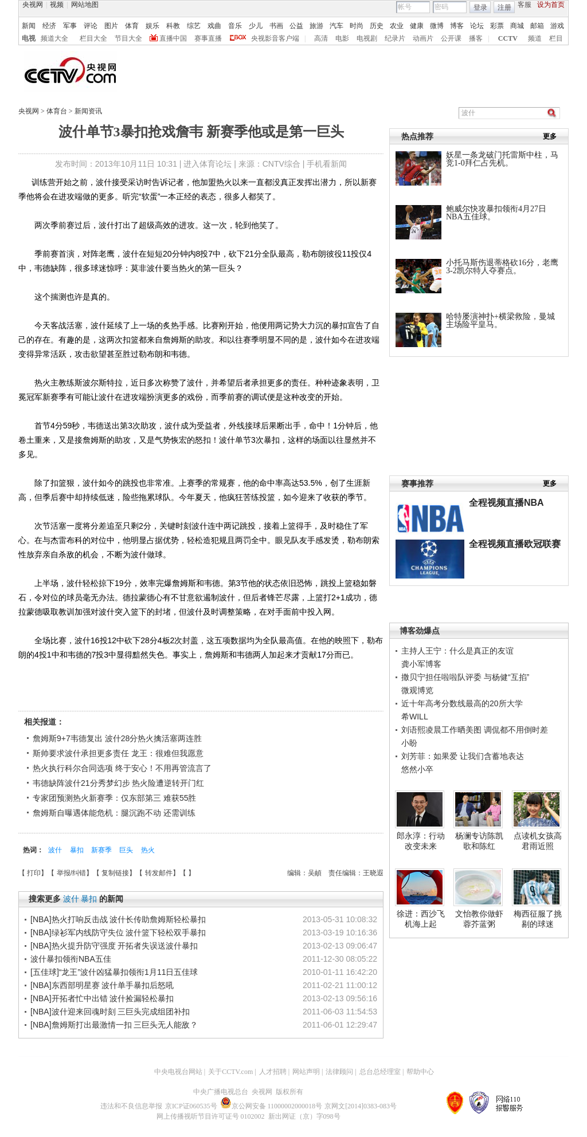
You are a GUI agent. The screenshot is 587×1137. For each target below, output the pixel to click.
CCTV (508, 38)
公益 (296, 26)
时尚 (356, 26)
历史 (376, 26)
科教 (173, 26)
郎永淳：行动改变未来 (421, 841)
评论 (90, 26)
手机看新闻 (327, 163)
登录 (480, 7)
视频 (57, 5)
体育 (132, 26)
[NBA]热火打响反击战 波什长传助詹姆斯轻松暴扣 (118, 919)
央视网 (32, 5)
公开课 (451, 38)
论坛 (477, 26)
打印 (34, 873)
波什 (56, 850)
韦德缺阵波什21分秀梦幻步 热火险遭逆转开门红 (118, 783)
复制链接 (115, 873)
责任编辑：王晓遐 (355, 873)
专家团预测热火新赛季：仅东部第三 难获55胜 (114, 797)
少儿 (256, 26)
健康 (417, 26)
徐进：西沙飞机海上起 (421, 919)
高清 (321, 38)
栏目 (556, 38)
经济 (49, 26)
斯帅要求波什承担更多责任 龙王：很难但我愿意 (118, 753)
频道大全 (54, 38)
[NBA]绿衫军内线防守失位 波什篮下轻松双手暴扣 (118, 932)
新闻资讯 (88, 111)
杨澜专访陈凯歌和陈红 (479, 841)
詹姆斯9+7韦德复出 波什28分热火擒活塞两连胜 (117, 738)
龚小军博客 (421, 663)
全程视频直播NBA (506, 502)
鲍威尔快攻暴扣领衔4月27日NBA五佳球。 (496, 212)
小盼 (409, 742)
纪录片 (395, 38)
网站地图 (85, 5)
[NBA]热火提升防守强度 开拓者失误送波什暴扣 (114, 945)
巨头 (127, 850)
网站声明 (306, 1072)
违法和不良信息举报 (131, 1106)
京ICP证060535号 (191, 1106)
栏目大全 (93, 38)
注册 (504, 7)
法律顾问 (339, 1072)
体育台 (57, 111)
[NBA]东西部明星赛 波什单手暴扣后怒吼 (102, 985)
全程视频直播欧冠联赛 (515, 544)
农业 (397, 26)
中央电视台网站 (178, 1072)
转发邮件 (159, 873)
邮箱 (537, 26)
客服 (524, 5)
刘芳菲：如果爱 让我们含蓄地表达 (462, 756)
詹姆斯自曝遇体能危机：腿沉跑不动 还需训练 (114, 812)
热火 (148, 850)
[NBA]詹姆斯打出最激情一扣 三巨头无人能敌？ (114, 1024)
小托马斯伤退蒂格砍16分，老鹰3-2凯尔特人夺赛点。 (502, 266)
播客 (476, 38)
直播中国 (173, 38)
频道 (535, 38)
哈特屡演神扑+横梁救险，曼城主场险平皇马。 (500, 320)
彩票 (497, 26)
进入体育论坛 (207, 163)
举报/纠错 (71, 873)
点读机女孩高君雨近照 (538, 841)
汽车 (336, 26)
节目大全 (128, 38)
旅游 (316, 26)
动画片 (423, 38)
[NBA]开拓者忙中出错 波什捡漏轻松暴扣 (102, 998)
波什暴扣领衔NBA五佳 (70, 958)
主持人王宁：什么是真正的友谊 (457, 650)
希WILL (414, 716)
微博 (437, 26)
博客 (457, 26)
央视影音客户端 (275, 38)
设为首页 (551, 5)
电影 (342, 38)
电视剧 (367, 38)
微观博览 (417, 690)
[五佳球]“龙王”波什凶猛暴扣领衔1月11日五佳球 (114, 972)
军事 (70, 26)
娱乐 (152, 26)
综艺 (194, 26)
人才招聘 (273, 1072)
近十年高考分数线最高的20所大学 (462, 703)
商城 (517, 26)
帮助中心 (420, 1072)
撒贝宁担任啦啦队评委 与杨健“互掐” (465, 677)
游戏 (557, 26)
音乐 (235, 26)
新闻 (29, 26)
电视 (29, 38)
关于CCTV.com (230, 1072)
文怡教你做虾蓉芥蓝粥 (479, 919)
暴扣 (77, 850)
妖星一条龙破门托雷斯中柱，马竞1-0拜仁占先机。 (502, 159)
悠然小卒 (417, 769)
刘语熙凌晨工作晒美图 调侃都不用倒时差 (474, 729)
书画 (276, 26)
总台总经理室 (380, 1072)
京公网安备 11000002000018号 (271, 1106)
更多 (550, 136)
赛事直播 (208, 38)
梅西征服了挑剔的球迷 (538, 919)
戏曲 (214, 26)
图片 (111, 26)
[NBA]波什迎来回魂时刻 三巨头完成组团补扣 (110, 1011)
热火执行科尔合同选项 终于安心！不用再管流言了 (122, 768)
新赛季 (102, 850)
